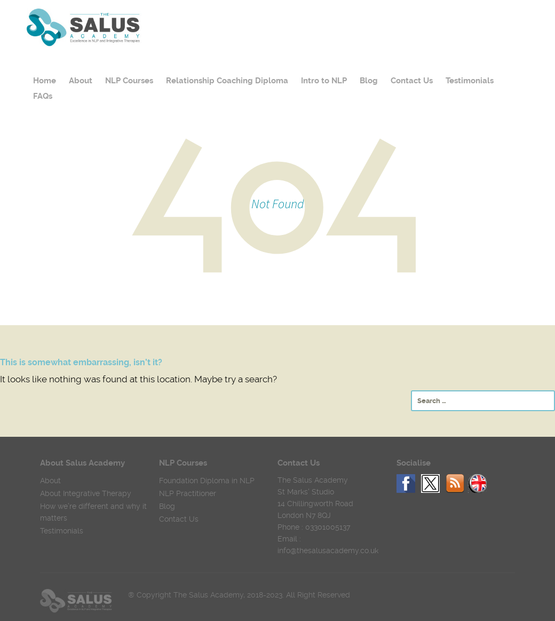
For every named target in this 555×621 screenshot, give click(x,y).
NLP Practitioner (187, 493)
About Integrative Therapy (85, 493)
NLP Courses (129, 80)
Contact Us (412, 80)
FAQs (42, 96)
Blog (369, 80)
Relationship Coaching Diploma (227, 80)
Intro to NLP (324, 80)
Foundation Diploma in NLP (207, 480)
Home (44, 80)
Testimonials (470, 80)
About (80, 80)
